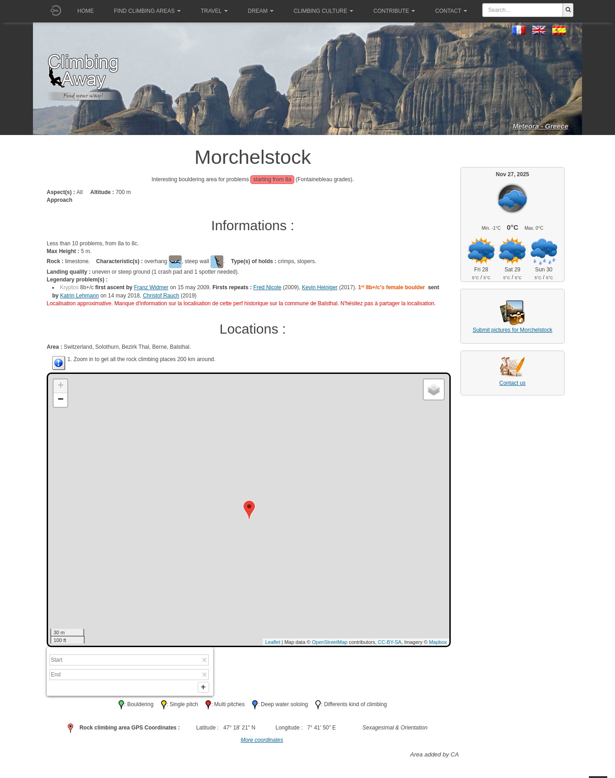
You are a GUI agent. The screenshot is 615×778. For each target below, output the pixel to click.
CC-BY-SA (390, 642)
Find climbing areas (147, 11)
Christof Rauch (161, 295)
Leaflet (272, 642)
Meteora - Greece (540, 126)
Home (85, 11)
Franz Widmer (151, 287)
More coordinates (262, 742)
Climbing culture (323, 11)
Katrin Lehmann (79, 295)
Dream (261, 11)
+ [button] (61, 386)
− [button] (61, 400)
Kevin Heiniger (320, 287)
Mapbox (438, 642)
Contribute (394, 11)
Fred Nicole (267, 287)
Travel (214, 11)
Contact (451, 11)
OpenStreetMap (330, 642)
